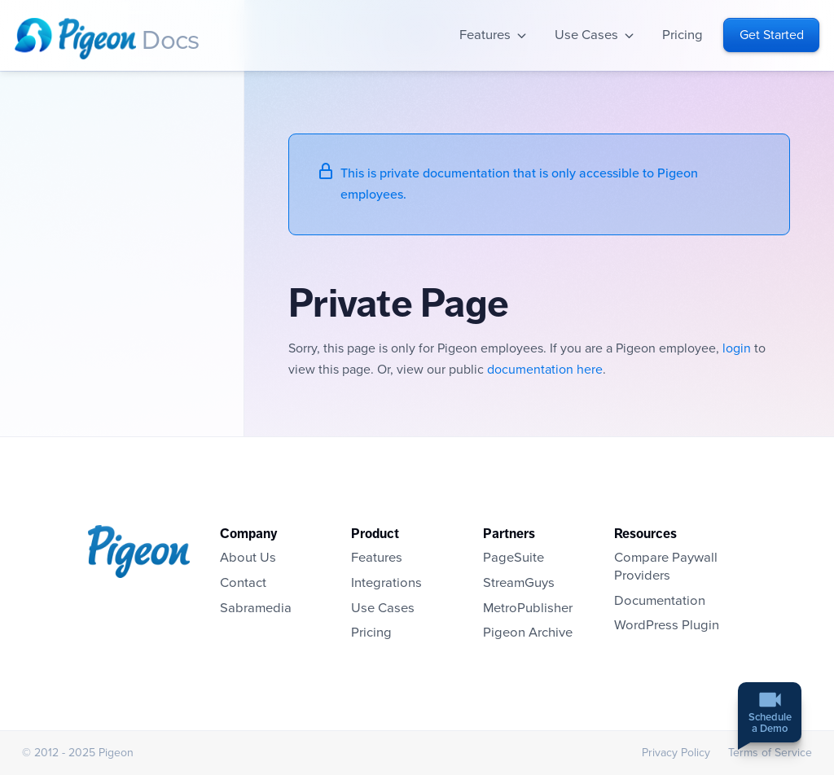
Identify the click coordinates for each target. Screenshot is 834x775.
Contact (243, 583)
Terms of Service (770, 753)
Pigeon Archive (528, 632)
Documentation (659, 601)
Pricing (682, 35)
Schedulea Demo (770, 724)
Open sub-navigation (522, 35)
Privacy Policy (676, 753)
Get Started (772, 35)
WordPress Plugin (666, 625)
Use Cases (586, 35)
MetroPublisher (528, 608)
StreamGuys (519, 583)
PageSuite (513, 558)
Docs (170, 40)
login (736, 348)
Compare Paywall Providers (666, 567)
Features (485, 35)
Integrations (386, 583)
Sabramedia (256, 608)
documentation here (545, 369)
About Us (248, 558)
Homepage (75, 38)
